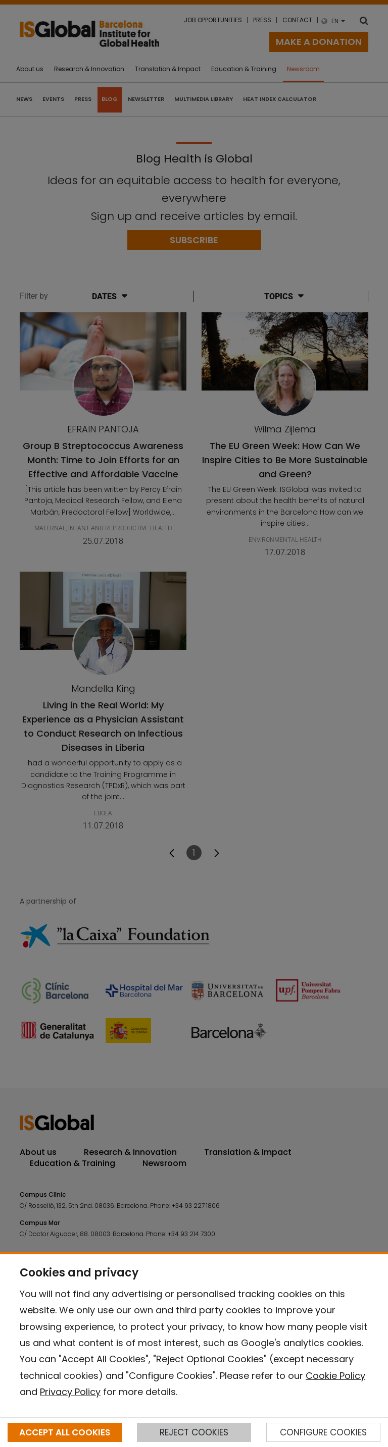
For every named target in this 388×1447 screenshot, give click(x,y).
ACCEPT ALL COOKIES (64, 1432)
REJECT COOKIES (194, 1432)
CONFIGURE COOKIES (323, 1432)
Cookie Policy (335, 1375)
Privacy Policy (70, 1391)
